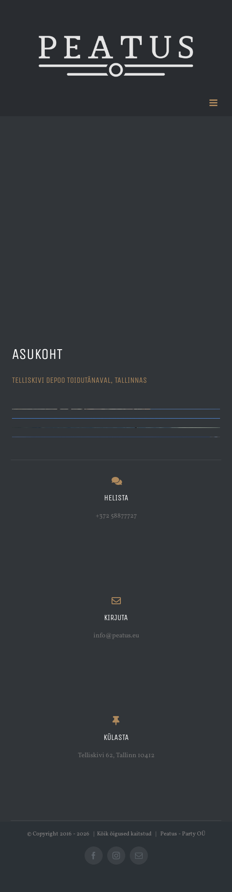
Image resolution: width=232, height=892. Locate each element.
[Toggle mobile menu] (214, 102)
